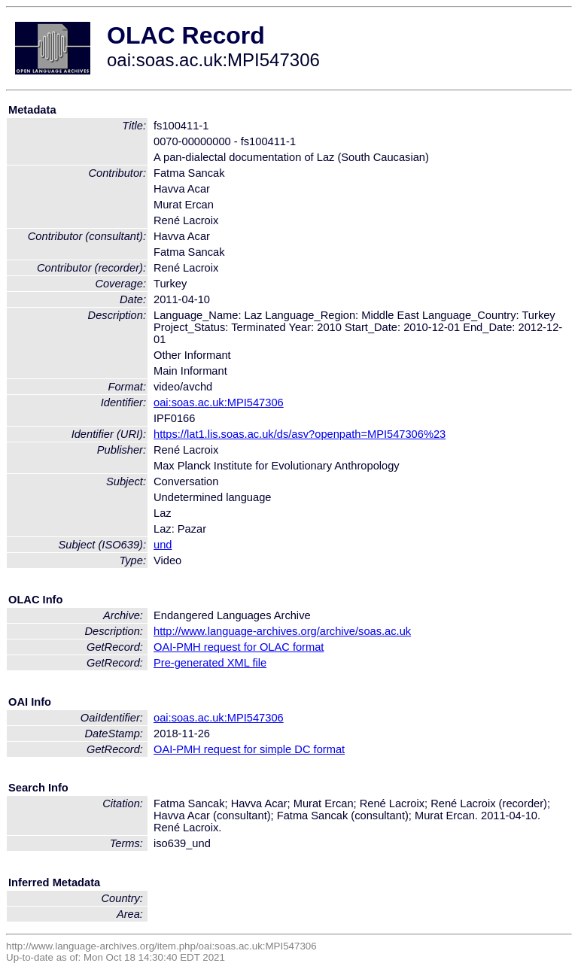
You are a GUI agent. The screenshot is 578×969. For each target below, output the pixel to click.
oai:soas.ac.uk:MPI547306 (219, 402)
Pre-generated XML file (210, 663)
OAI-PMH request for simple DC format (249, 749)
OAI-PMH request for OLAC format (239, 647)
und (163, 545)
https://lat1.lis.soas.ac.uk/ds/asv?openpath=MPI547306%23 (300, 434)
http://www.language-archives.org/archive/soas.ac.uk (282, 631)
